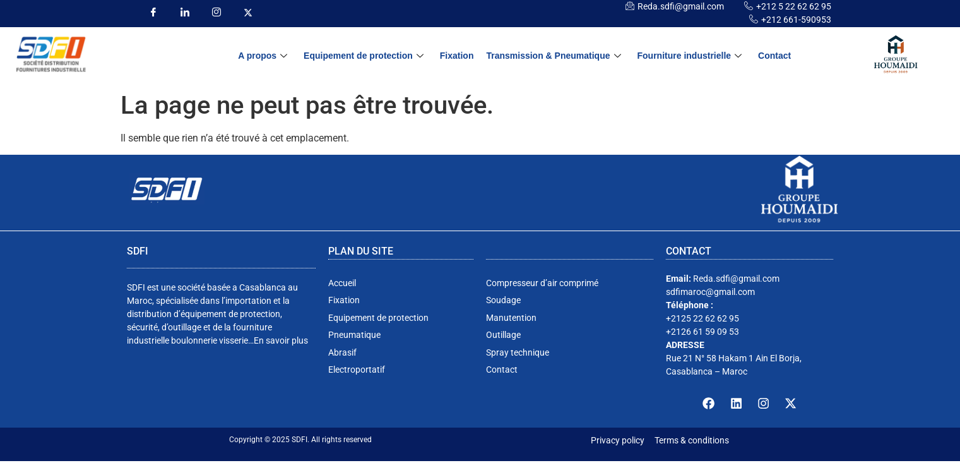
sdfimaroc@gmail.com (710, 292)
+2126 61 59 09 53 (702, 332)
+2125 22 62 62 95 (702, 318)
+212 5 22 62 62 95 (793, 6)
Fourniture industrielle (689, 56)
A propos (262, 56)
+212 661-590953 (796, 20)
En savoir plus (281, 340)
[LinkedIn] (185, 12)
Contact (774, 56)
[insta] (217, 12)
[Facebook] (154, 12)
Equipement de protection (364, 56)
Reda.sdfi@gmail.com (680, 6)
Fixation (457, 56)
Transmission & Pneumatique (553, 56)
